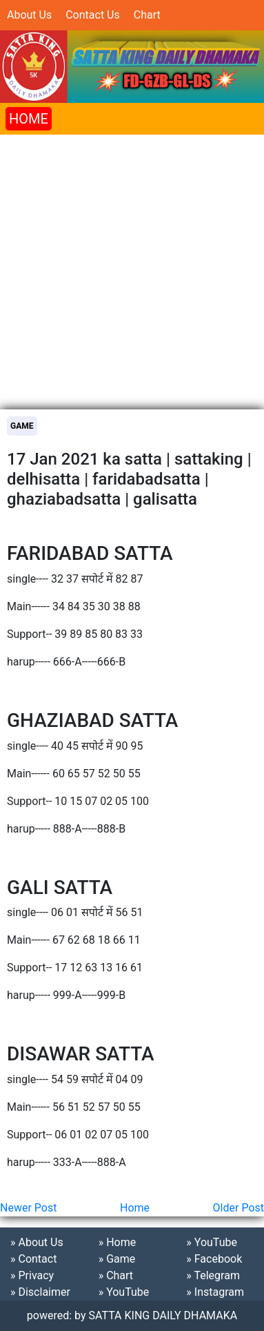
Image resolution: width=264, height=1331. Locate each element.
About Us (29, 14)
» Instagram (215, 1292)
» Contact (33, 1258)
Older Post (238, 1207)
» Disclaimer (40, 1292)
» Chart (116, 1275)
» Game (117, 1258)
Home (135, 1207)
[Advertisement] (132, 267)
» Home (117, 1242)
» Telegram (213, 1275)
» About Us (36, 1242)
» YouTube (124, 1292)
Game (22, 426)
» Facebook (214, 1258)
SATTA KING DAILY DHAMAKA (163, 1315)
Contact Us (92, 14)
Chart (147, 14)
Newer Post (28, 1207)
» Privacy (32, 1275)
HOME (28, 118)
